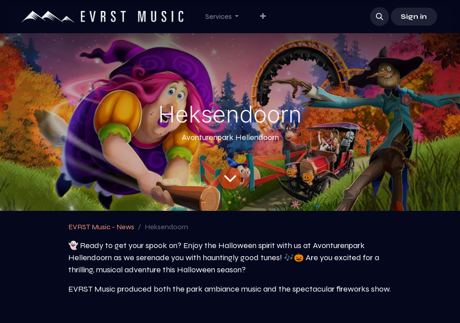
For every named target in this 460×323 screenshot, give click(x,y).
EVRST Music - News (101, 227)
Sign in (414, 16)
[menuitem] (222, 17)
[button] (379, 16)
